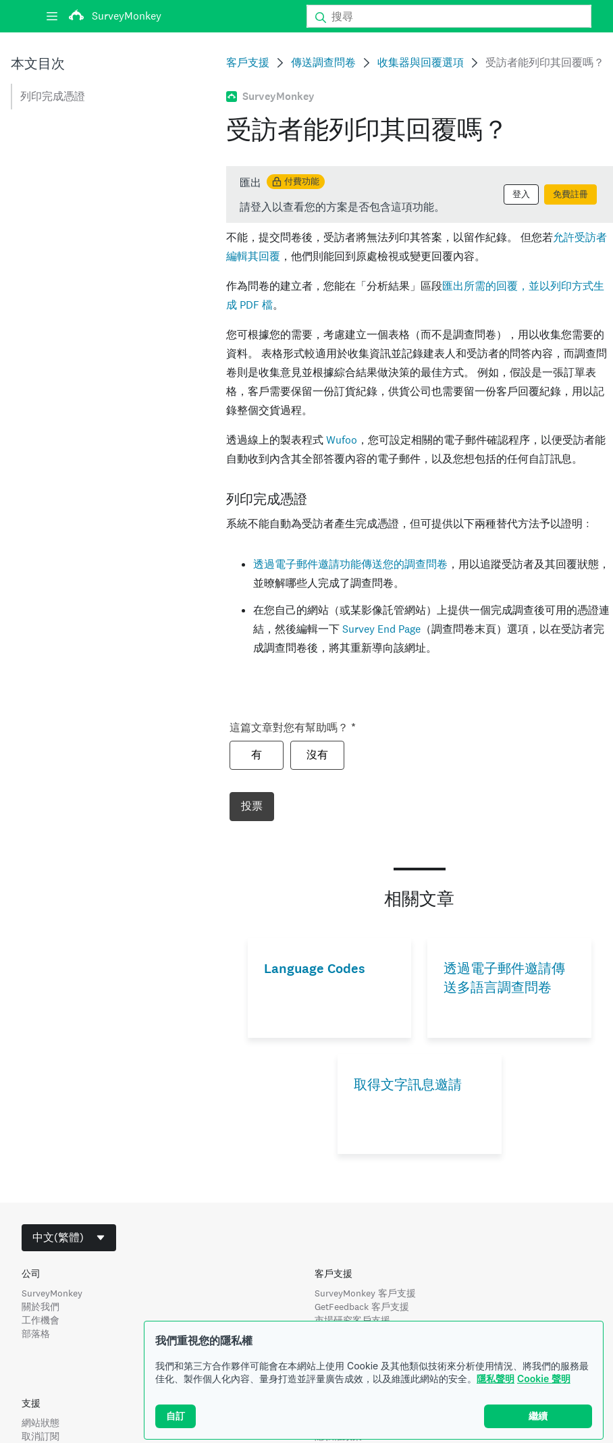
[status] (419, 194)
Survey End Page (381, 629)
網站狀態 (40, 1423)
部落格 (36, 1334)
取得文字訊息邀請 (408, 1085)
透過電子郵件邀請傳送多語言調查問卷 (504, 978)
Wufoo (341, 440)
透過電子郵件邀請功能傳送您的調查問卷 (350, 564)
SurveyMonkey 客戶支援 (365, 1293)
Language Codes (314, 969)
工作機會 (40, 1320)
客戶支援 (247, 62)
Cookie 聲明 (543, 1378)
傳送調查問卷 (323, 62)
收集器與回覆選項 (420, 62)
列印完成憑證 (52, 96)
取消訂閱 (40, 1436)
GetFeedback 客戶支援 (362, 1307)
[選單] (52, 16)
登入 (521, 194)
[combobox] (69, 1237)
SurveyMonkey (52, 1293)
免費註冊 (570, 194)
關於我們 (40, 1307)
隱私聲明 (495, 1378)
